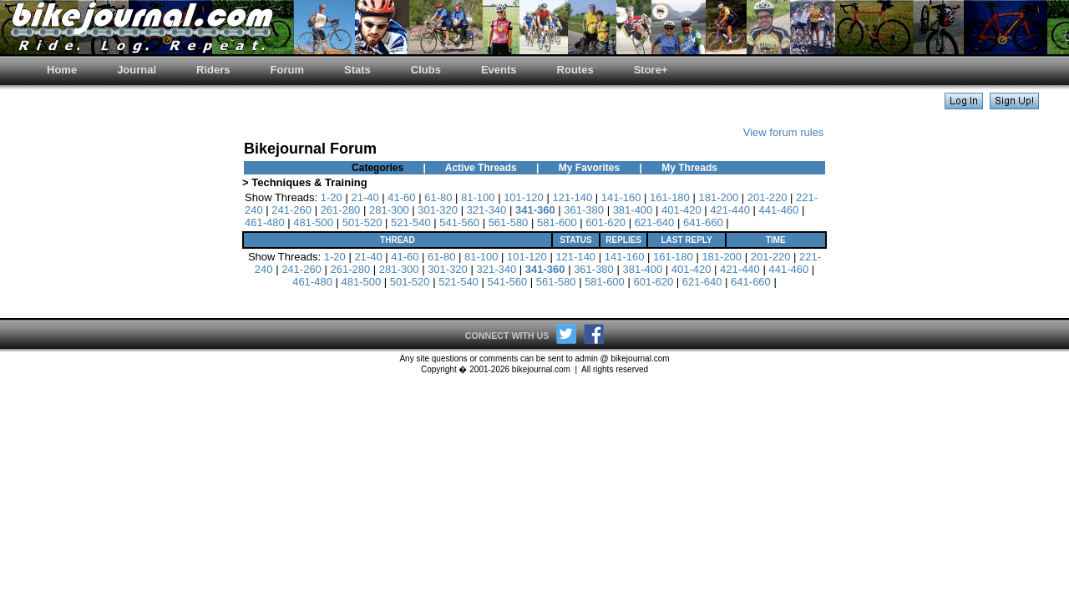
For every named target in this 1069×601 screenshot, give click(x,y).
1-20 (331, 197)
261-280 (341, 210)
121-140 (572, 197)
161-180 (670, 197)
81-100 (477, 197)
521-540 (411, 222)
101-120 (524, 197)
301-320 (438, 210)
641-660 (703, 222)
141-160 (621, 197)
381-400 (633, 210)
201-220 (767, 197)
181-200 (718, 197)
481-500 (313, 222)
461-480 (265, 222)
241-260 (291, 210)
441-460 (779, 210)
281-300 (389, 210)
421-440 (730, 210)
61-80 (438, 197)
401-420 (681, 210)
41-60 (401, 197)
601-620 (605, 222)
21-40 (364, 197)
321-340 (487, 210)
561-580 (509, 222)
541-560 (459, 222)
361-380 (584, 210)
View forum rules (783, 132)
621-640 (655, 222)
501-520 (362, 222)
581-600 (557, 222)
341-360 (535, 210)
